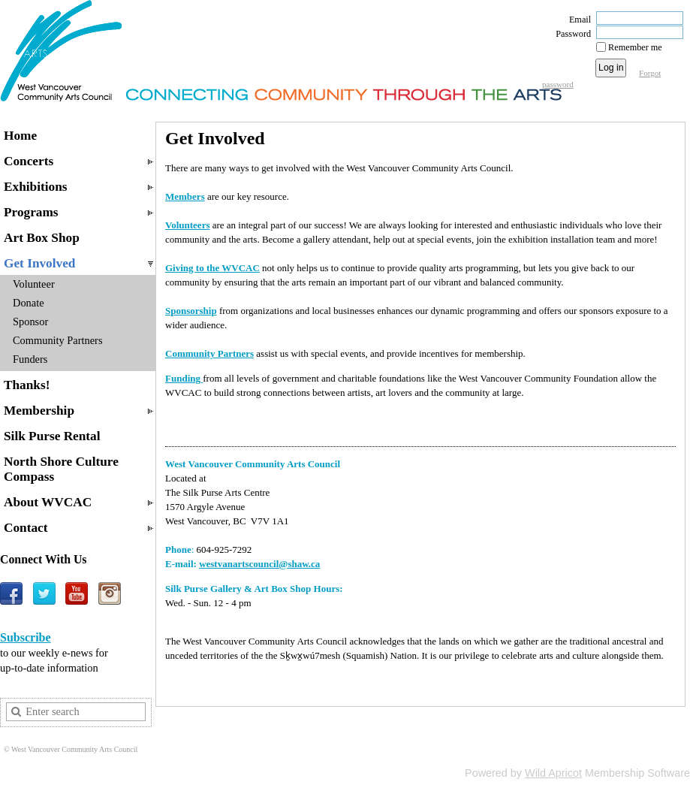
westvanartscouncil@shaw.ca (259, 563)
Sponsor (30, 322)
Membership (39, 410)
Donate (28, 303)
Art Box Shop (42, 238)
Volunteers (187, 225)
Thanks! (27, 385)
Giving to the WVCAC (212, 267)
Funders (30, 359)
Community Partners (58, 340)
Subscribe (25, 637)
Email (576, 19)
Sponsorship (191, 310)
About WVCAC (48, 502)
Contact (26, 528)
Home (20, 135)
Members (185, 196)
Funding (184, 378)
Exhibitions (35, 187)
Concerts (28, 161)
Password (570, 34)
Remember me (635, 47)
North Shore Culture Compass (61, 469)
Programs (31, 212)
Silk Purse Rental (52, 436)
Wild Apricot (553, 773)
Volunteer (34, 284)
